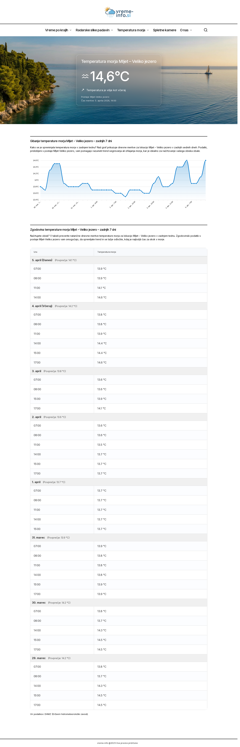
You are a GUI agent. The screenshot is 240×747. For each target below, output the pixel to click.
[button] (206, 30)
